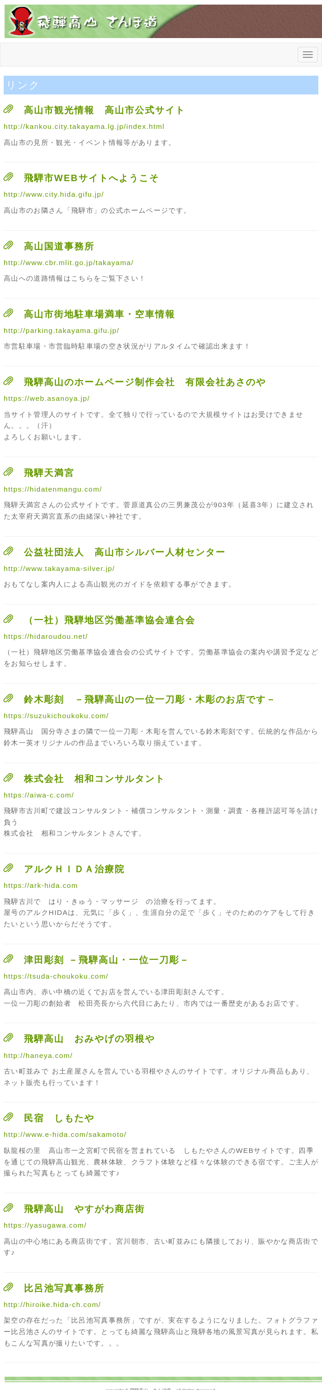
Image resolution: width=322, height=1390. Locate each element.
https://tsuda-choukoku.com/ (56, 976)
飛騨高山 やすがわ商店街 (84, 1209)
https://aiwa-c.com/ (39, 795)
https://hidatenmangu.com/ (53, 489)
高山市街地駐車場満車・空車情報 (99, 314)
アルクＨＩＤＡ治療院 (74, 869)
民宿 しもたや (59, 1118)
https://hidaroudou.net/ (46, 636)
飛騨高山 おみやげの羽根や (89, 1039)
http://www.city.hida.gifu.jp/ (54, 194)
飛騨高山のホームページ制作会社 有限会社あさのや (145, 382)
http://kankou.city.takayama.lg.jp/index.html (84, 126)
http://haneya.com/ (38, 1055)
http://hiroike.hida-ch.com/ (52, 1304)
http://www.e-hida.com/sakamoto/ (65, 1134)
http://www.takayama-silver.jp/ (59, 568)
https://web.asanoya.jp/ (47, 398)
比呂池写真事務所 (64, 1288)
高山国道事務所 (59, 246)
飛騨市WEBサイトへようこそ (91, 178)
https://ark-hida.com (41, 885)
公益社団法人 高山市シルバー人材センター (125, 552)
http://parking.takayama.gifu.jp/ (61, 330)
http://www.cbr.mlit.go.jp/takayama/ (69, 262)
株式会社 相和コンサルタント (94, 779)
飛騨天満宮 (49, 473)
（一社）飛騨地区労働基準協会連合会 (109, 620)
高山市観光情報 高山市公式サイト (104, 110)
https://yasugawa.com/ (45, 1225)
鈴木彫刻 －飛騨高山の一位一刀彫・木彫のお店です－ (150, 699)
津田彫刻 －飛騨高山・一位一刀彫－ (106, 960)
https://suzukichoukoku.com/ (56, 716)
